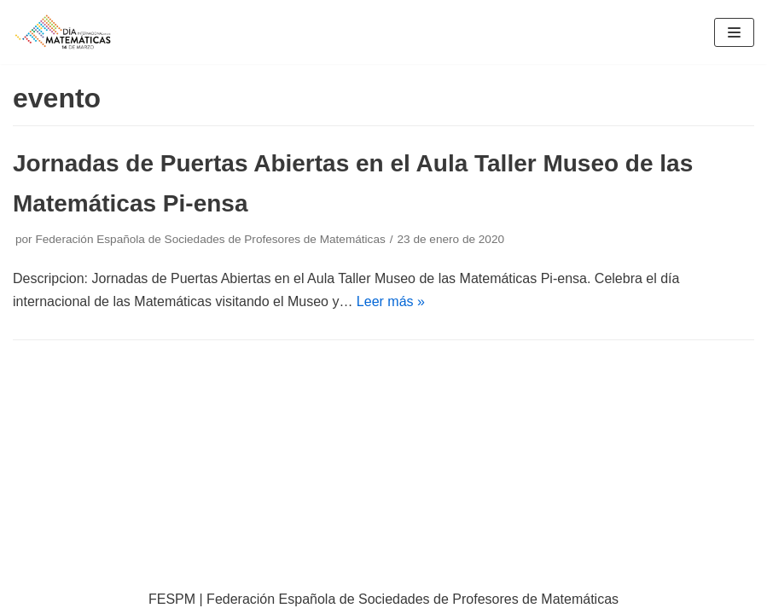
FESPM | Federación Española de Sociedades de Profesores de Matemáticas (383, 599)
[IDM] (64, 32)
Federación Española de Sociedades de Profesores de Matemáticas (210, 239)
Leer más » (391, 301)
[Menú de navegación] (734, 32)
